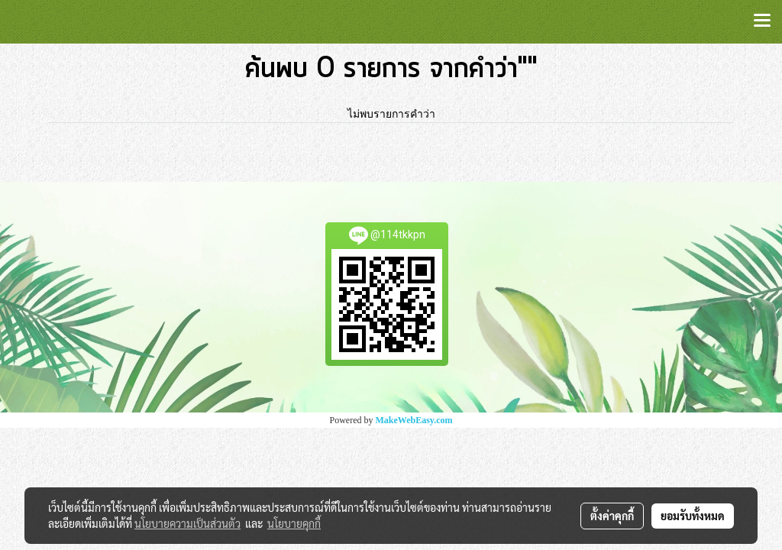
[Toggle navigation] (762, 21)
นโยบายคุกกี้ (294, 523)
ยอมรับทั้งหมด (693, 515)
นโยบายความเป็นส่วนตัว (187, 523)
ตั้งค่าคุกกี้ (612, 515)
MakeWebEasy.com (414, 420)
